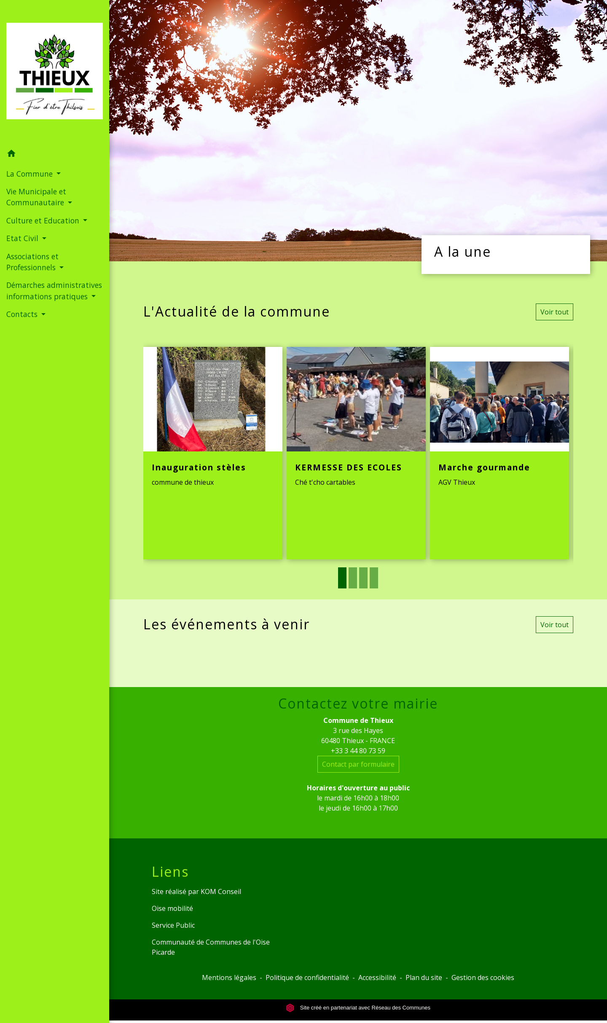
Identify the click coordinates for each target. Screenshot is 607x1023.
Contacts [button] (23, 314)
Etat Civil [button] (23, 238)
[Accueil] (54, 73)
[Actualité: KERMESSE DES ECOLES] (356, 453)
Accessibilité (377, 977)
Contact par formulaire (358, 764)
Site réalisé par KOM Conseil (196, 891)
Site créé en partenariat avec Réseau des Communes (358, 1007)
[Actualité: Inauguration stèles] (212, 453)
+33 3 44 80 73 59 (358, 750)
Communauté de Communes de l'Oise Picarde (211, 947)
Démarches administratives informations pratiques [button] (54, 290)
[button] (54, 154)
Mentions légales (229, 977)
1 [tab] (342, 577)
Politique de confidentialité (307, 977)
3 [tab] (363, 577)
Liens (170, 872)
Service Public (173, 925)
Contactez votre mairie (358, 703)
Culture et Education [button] (43, 220)
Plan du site (424, 977)
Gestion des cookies (482, 977)
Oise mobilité (172, 908)
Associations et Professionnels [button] (32, 261)
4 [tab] (374, 577)
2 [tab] (353, 577)
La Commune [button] (30, 174)
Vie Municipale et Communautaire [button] (36, 196)
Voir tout (554, 312)
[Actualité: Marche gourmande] (499, 453)
